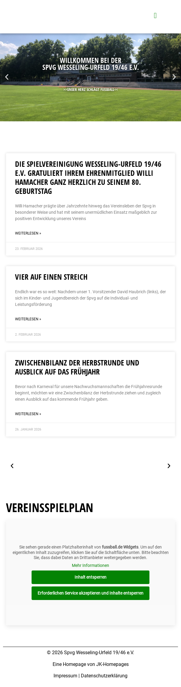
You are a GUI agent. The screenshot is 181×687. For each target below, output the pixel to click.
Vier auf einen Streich (51, 277)
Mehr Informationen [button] (90, 565)
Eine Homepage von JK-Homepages (91, 664)
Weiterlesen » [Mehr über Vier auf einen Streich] (28, 319)
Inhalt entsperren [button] (90, 577)
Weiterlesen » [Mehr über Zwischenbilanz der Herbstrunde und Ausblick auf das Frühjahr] (28, 414)
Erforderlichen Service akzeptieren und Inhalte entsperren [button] (90, 593)
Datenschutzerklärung (104, 676)
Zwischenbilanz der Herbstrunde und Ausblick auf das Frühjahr (77, 367)
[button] (7, 77)
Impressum (65, 676)
